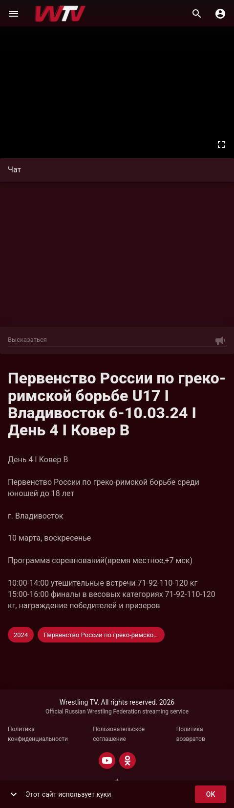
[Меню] (13, 13)
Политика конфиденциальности (38, 734)
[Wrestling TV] (60, 13)
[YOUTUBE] (107, 760)
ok (210, 794)
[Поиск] (197, 13)
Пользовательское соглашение (119, 734)
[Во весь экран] (221, 144)
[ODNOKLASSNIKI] (127, 760)
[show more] (13, 794)
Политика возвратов (190, 734)
